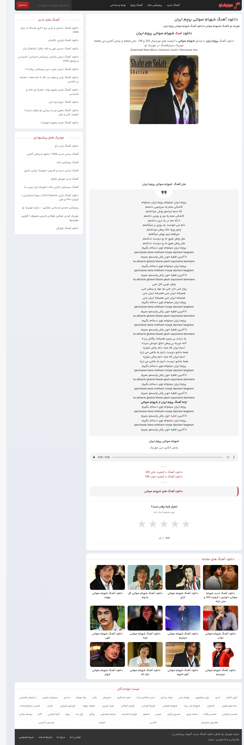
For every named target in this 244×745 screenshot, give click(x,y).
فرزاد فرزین (102, 706)
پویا (61, 714)
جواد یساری (160, 698)
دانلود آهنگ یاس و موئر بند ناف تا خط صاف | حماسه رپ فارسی (42, 79)
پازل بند (73, 714)
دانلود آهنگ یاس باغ (60, 146)
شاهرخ (204, 706)
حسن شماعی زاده (139, 698)
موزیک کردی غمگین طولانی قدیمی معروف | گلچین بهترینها (43, 218)
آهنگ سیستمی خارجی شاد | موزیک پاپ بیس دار (45, 187)
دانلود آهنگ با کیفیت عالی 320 (158, 472)
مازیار (44, 706)
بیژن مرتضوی (196, 698)
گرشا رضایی (47, 714)
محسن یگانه (203, 714)
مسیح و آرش (167, 714)
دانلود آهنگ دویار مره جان (57, 102)
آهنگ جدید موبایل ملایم (58, 179)
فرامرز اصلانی (121, 706)
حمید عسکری (118, 698)
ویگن (86, 714)
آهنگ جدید (167, 5)
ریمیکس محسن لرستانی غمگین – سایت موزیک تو (44, 208)
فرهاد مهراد (82, 706)
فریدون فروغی (61, 706)
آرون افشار (225, 698)
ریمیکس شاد (148, 5)
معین (152, 714)
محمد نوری (185, 714)
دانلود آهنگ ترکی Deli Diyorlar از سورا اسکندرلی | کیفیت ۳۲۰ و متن (43, 197)
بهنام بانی (177, 698)
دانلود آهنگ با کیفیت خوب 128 (158, 476)
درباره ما (54, 737)
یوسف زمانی (19, 714)
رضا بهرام (75, 698)
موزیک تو (223, 5)
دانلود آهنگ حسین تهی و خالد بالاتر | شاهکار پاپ (44, 49)
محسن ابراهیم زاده (23, 706)
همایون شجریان (203, 723)
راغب (88, 698)
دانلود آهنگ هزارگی (61, 228)
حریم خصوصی (20, 737)
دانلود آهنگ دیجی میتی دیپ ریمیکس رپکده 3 (45, 69)
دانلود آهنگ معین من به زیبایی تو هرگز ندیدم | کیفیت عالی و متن (45, 112)
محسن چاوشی (223, 714)
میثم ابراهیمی (102, 714)
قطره (168, 416)
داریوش (100, 698)
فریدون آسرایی (40, 723)
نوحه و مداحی (112, 5)
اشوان (95, 723)
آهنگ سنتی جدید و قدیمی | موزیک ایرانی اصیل (45, 171)
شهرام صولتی (206, 26)
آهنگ (219, 26)
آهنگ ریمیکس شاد (61, 162)
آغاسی (147, 723)
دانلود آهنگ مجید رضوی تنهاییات (53, 123)
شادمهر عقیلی (223, 706)
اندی (211, 698)
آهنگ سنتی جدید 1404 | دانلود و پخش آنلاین (46, 154)
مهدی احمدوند (123, 714)
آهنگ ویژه (130, 5)
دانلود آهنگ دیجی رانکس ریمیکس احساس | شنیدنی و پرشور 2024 (42, 59)
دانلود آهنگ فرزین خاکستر (57, 40)
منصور (140, 714)
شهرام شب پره (186, 706)
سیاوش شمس (44, 698)
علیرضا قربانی (142, 706)
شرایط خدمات (39, 737)
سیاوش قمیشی (21, 698)
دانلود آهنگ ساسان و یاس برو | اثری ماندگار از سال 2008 (43, 30)
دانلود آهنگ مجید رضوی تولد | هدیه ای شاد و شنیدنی (46, 92)
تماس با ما (69, 737)
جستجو (16, 5)
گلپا (34, 714)
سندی (60, 698)
